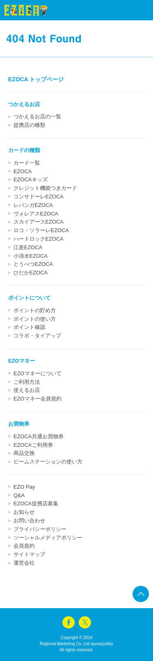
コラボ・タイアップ (37, 336)
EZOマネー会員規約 (37, 399)
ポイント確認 (29, 327)
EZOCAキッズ (30, 179)
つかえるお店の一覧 (37, 116)
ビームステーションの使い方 (47, 462)
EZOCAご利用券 (33, 445)
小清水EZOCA (30, 256)
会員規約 (24, 546)
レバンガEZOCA (33, 205)
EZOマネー (21, 361)
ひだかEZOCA (30, 273)
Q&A (18, 495)
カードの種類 (24, 150)
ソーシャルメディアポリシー (47, 538)
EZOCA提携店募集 (35, 503)
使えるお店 (26, 390)
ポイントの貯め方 (34, 310)
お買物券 (18, 424)
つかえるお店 (24, 104)
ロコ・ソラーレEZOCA (41, 230)
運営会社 (24, 563)
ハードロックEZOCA (38, 239)
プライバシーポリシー (40, 529)
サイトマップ (29, 554)
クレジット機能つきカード (45, 188)
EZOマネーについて (37, 373)
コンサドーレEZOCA (38, 197)
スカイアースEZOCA (38, 222)
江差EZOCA (27, 247)
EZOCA (22, 171)
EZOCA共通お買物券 (38, 436)
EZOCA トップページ (36, 79)
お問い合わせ (29, 520)
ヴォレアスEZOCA (35, 214)
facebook (68, 622)
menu (132, 10)
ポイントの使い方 (34, 319)
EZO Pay (24, 487)
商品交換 (24, 453)
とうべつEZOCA (33, 264)
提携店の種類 (29, 125)
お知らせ (24, 512)
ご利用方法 (26, 382)
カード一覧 (26, 163)
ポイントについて (29, 298)
